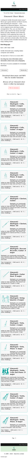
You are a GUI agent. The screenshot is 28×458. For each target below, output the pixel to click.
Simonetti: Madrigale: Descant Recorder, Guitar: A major (18, 249)
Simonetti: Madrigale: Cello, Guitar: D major (17, 127)
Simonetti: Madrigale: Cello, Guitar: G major (17, 151)
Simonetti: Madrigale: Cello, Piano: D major (17, 175)
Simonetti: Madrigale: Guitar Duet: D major (17, 274)
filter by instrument (17, 84)
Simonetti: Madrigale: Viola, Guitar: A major (17, 323)
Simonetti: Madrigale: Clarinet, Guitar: (18, 198)
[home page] (14, 4)
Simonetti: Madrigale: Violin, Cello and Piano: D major (18, 371)
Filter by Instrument (14, 87)
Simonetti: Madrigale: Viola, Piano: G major (17, 347)
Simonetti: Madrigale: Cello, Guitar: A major (17, 104)
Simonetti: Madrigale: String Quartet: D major (17, 298)
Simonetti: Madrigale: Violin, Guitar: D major (17, 396)
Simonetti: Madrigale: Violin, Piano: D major (17, 420)
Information (4, 70)
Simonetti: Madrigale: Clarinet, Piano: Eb (18, 224)
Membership (24, 70)
